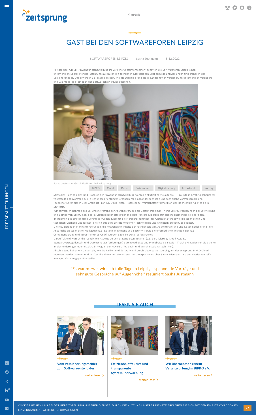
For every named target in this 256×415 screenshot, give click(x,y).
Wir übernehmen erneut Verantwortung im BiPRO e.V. (187, 366)
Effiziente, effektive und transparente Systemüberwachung (129, 368)
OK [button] (247, 408)
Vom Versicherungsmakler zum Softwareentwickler (77, 366)
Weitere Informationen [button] (60, 409)
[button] (7, 7)
